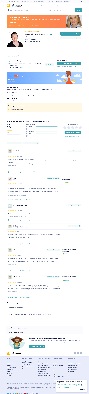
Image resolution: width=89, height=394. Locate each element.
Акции (73, 5)
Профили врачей (72, 367)
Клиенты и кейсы (42, 371)
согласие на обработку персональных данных (69, 384)
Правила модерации (43, 373)
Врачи (32, 5)
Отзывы (29, 51)
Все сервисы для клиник (44, 367)
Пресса (8, 371)
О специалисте (21, 51)
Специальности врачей (73, 361)
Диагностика (44, 5)
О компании (10, 361)
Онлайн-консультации (56, 5)
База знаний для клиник (44, 375)
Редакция (9, 373)
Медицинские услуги (73, 365)
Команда (55, 363)
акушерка (27, 39)
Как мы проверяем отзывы (73, 136)
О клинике (55, 361)
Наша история (10, 363)
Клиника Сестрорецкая (19, 61)
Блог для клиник (42, 369)
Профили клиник (72, 369)
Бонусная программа (27, 366)
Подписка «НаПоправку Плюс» (59, 373)
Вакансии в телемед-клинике (58, 366)
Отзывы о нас (10, 369)
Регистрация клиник (43, 363)
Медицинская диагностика (74, 363)
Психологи (67, 5)
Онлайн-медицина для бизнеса (58, 377)
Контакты (9, 375)
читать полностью (12, 165)
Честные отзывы (26, 364)
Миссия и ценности (11, 367)
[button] (27, 10)
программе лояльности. (70, 342)
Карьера (9, 365)
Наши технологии (57, 368)
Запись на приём (11, 51)
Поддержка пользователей (28, 368)
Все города (71, 371)
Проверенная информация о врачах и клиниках (28, 361)
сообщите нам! (51, 117)
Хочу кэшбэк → (12, 81)
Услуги (37, 5)
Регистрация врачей (43, 365)
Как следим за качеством (59, 370)
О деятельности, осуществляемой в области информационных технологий (23, 390)
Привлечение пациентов (44, 361)
